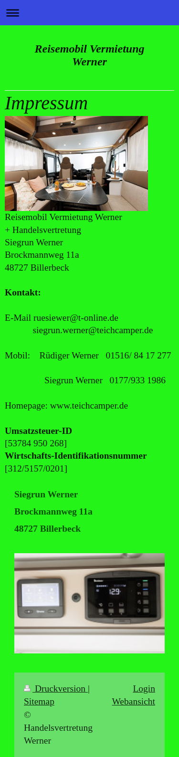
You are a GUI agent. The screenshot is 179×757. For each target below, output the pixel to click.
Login (144, 688)
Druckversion (56, 688)
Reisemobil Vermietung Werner (89, 55)
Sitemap (39, 701)
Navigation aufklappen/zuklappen (89, 12)
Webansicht (133, 701)
